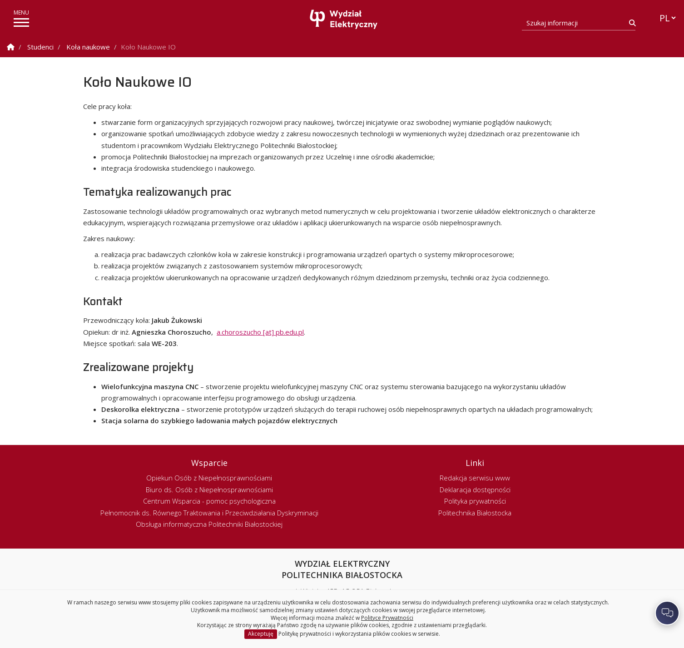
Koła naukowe (88, 46)
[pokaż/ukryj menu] (21, 22)
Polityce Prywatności (387, 618)
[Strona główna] (344, 19)
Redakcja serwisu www (475, 477)
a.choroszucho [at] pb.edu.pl (260, 331)
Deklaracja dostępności (475, 489)
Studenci (40, 46)
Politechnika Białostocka (474, 512)
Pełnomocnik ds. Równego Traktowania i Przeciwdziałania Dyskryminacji (209, 512)
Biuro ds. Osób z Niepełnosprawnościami (209, 489)
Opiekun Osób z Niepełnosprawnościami (209, 477)
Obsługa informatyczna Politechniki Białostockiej (209, 524)
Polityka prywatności (475, 500)
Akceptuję (260, 634)
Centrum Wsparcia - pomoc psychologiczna (209, 500)
